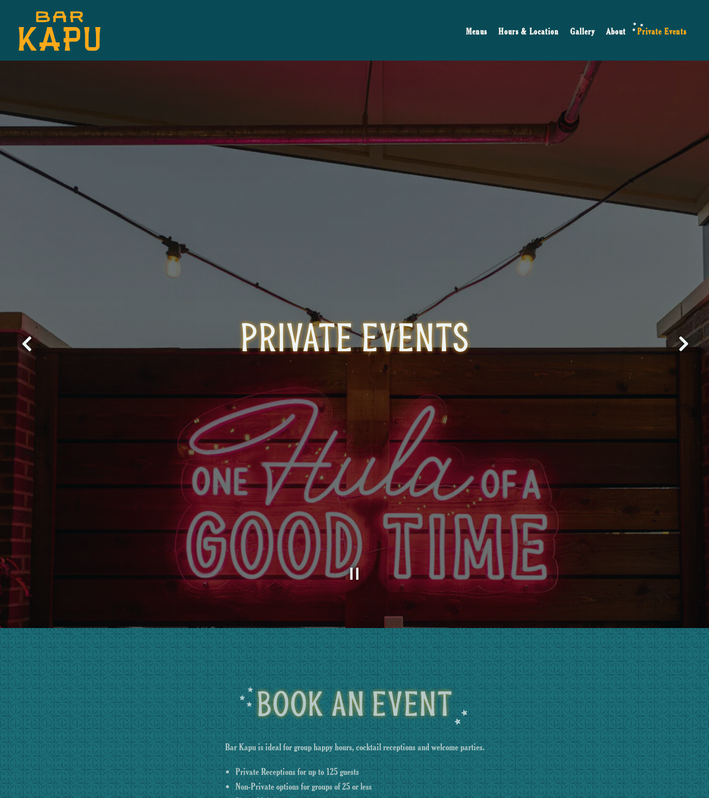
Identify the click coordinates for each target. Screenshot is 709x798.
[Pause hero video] (354, 550)
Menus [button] (476, 31)
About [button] (616, 31)
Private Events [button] (661, 31)
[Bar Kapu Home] (60, 29)
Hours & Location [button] (528, 31)
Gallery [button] (582, 31)
